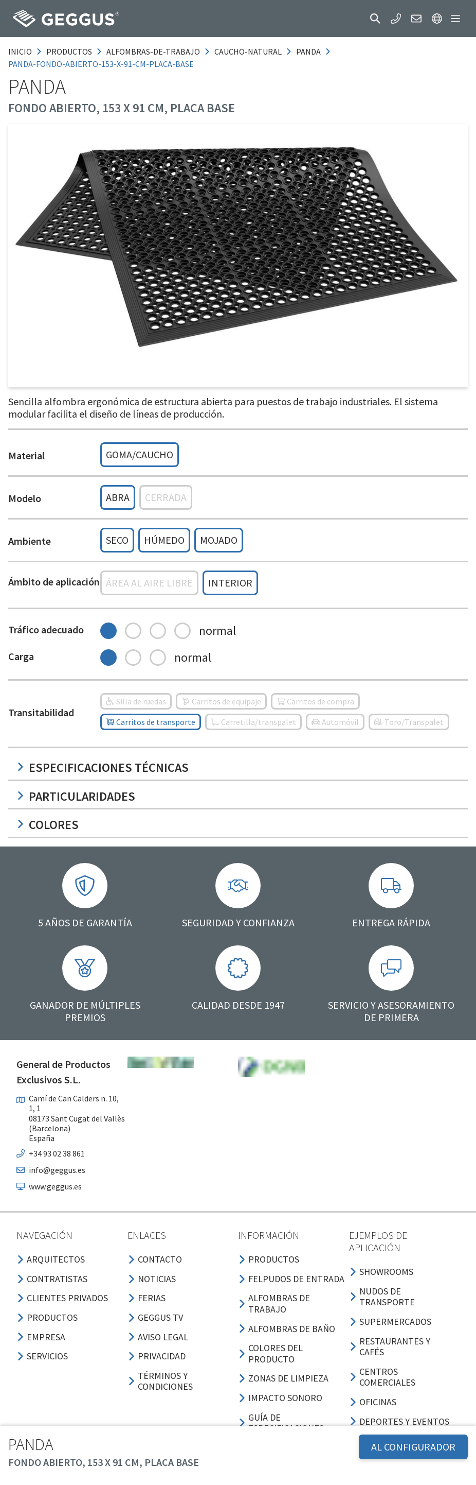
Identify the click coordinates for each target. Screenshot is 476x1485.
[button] (375, 18)
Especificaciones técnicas (102, 767)
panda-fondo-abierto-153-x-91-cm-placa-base (101, 64)
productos (69, 51)
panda (308, 51)
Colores (47, 825)
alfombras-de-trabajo (153, 51)
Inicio (20, 51)
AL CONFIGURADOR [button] (413, 1446)
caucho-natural (248, 51)
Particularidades (75, 796)
